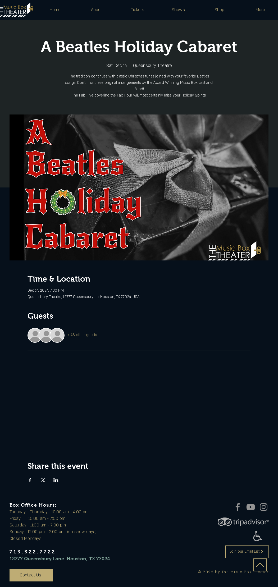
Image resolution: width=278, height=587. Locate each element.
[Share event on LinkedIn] (55, 480)
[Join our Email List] (247, 551)
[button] (96, 9)
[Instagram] (263, 507)
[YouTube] (250, 507)
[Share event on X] (42, 480)
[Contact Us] (31, 575)
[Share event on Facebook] (30, 480)
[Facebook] (238, 507)
